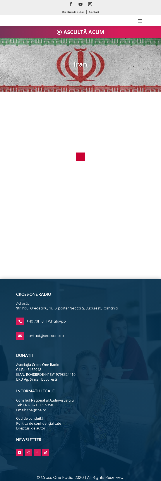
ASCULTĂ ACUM (83, 32)
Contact (94, 12)
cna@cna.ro (36, 410)
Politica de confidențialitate (38, 423)
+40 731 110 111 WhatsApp (46, 321)
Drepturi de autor (73, 12)
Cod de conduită (29, 418)
